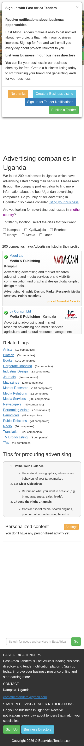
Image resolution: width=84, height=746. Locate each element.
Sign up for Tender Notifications (50, 102)
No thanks (18, 93)
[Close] (77, 7)
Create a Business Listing (54, 93)
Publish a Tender (63, 110)
